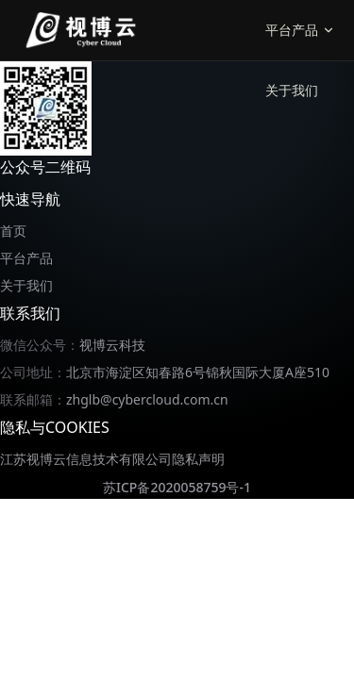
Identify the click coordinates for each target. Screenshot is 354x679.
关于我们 (291, 90)
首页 (13, 231)
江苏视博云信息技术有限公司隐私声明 (112, 459)
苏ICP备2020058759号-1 (177, 487)
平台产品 (26, 258)
